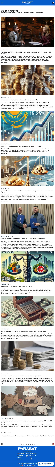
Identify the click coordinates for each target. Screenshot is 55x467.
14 (34, 444)
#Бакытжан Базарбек (20, 436)
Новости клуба (21, 453)
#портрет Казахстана (8, 436)
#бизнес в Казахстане (32, 436)
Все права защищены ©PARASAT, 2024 (27, 463)
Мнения (19, 457)
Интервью (20, 455)
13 (32, 444)
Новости (19, 459)
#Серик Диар (42, 436)
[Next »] (53, 444)
